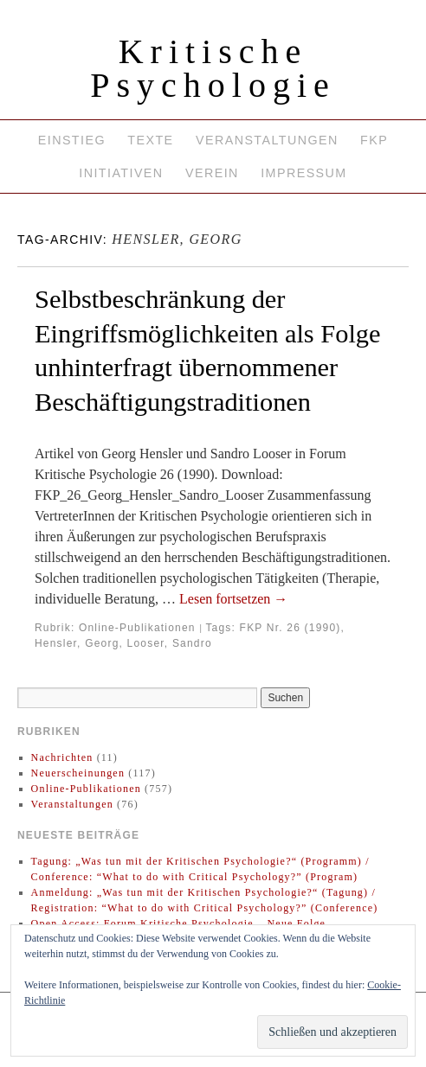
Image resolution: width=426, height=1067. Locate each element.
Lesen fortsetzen (233, 598)
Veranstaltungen (267, 140)
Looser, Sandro (169, 643)
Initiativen (121, 173)
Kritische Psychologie (213, 68)
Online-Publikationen (137, 628)
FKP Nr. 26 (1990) (290, 628)
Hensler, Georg (77, 643)
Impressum (303, 173)
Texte (150, 140)
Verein (212, 173)
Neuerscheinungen (78, 773)
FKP (374, 140)
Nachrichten (62, 757)
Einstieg (72, 140)
